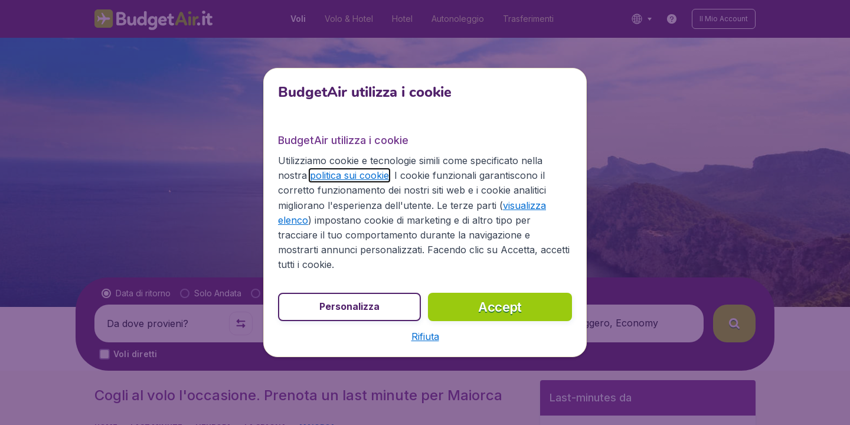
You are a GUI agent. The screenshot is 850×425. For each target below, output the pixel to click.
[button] (425, 336)
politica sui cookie (349, 175)
